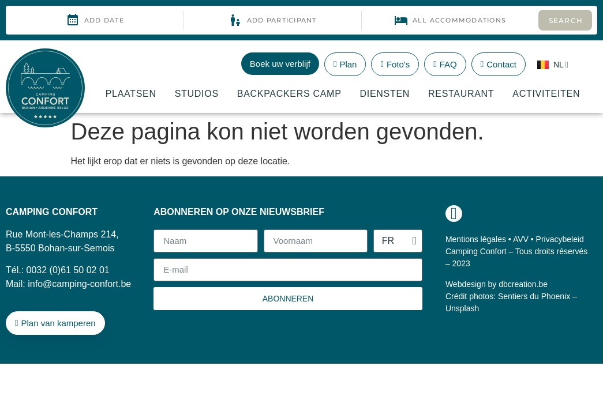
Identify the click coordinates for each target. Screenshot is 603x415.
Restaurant (461, 94)
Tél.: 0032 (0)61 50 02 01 (58, 270)
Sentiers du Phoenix (534, 296)
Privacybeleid (560, 239)
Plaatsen (131, 94)
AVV (521, 239)
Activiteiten (546, 94)
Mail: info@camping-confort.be (68, 284)
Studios (197, 94)
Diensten (385, 94)
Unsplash (462, 308)
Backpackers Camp (289, 94)
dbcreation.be (523, 284)
